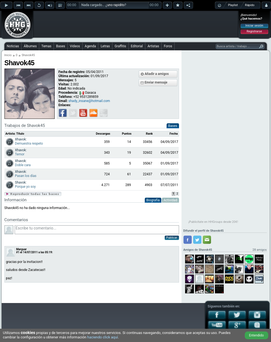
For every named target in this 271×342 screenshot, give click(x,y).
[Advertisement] (135, 24)
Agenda (90, 46)
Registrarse (254, 31)
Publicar (171, 237)
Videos (75, 46)
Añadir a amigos (157, 74)
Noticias (13, 46)
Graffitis (120, 46)
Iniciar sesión (254, 25)
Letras (105, 46)
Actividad (170, 200)
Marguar (21, 249)
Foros (168, 46)
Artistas (153, 46)
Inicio (8, 55)
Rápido (249, 5)
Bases (60, 46)
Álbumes (30, 46)
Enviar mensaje (156, 82)
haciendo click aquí (102, 337)
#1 (18, 252)
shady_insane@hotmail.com (89, 101)
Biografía (153, 200)
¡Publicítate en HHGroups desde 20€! (213, 222)
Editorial (137, 46)
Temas (46, 46)
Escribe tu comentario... (97, 229)
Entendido (256, 335)
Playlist (233, 5)
